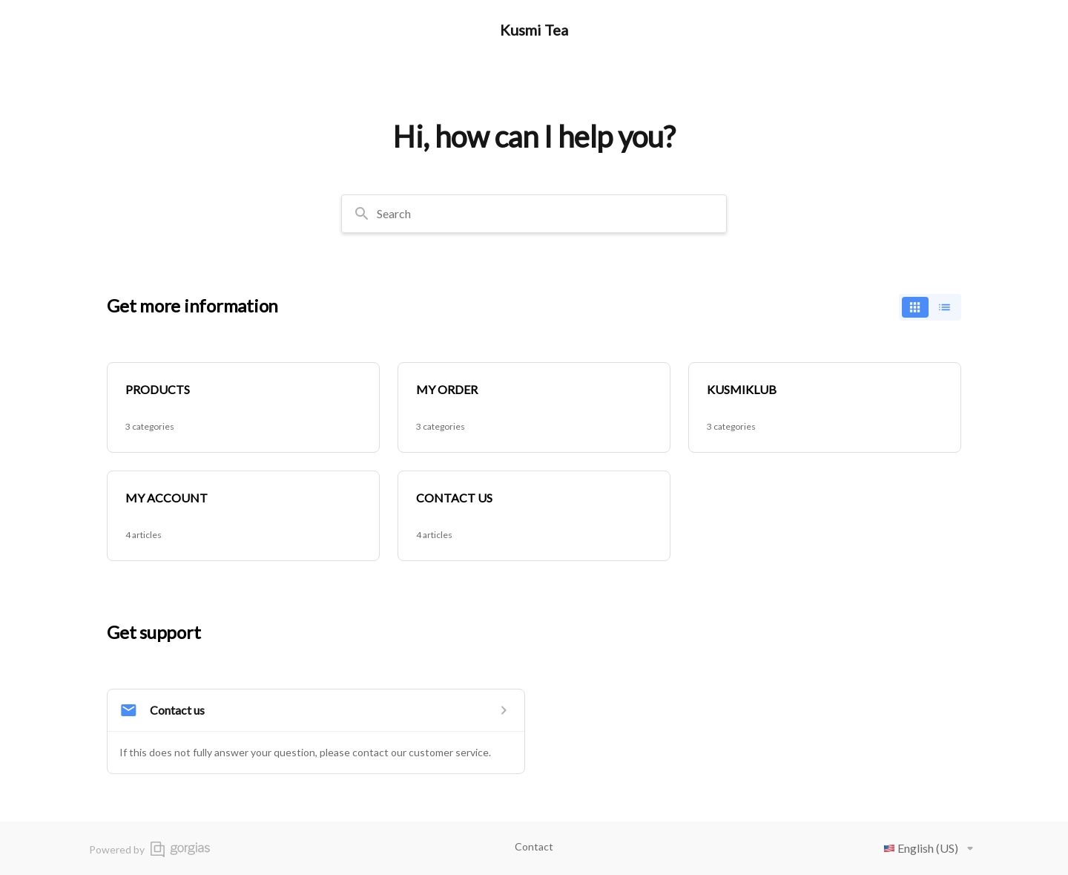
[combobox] (534, 213)
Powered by (149, 849)
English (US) (931, 848)
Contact (534, 846)
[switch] (930, 307)
